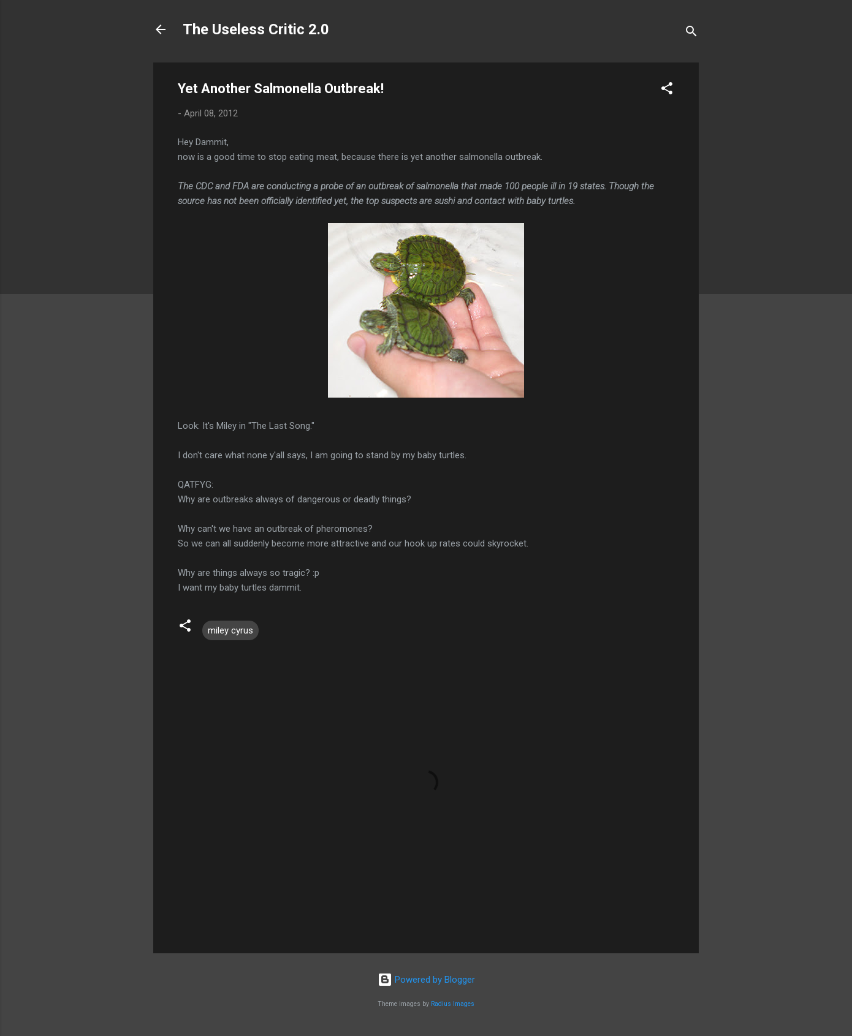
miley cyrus (230, 630)
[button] (667, 90)
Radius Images (452, 1004)
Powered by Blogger (426, 979)
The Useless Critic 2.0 (256, 29)
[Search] (691, 33)
